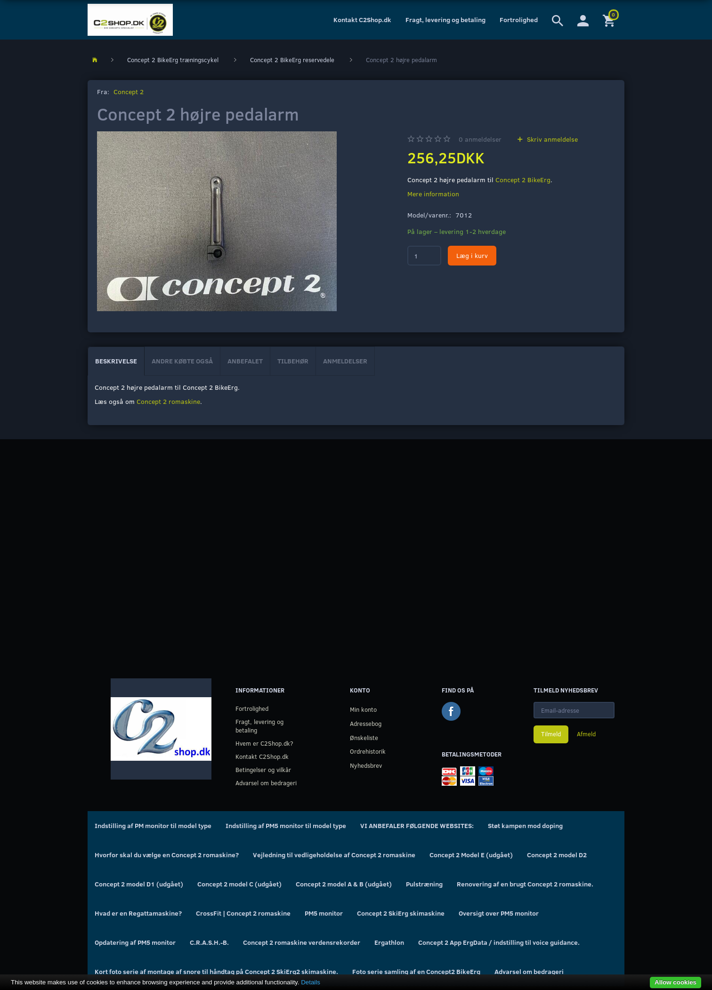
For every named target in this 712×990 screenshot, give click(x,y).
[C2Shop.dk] (130, 20)
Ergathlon (389, 942)
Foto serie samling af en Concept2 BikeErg (416, 971)
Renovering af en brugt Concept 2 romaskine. (525, 883)
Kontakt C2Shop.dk (362, 19)
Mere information (433, 193)
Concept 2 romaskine (168, 401)
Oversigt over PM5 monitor (499, 913)
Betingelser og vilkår (263, 769)
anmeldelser (480, 139)
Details (310, 982)
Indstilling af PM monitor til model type (153, 825)
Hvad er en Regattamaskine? (138, 913)
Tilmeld (551, 734)
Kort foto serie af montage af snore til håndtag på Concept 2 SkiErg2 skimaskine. (216, 971)
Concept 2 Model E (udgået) (471, 854)
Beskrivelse (116, 360)
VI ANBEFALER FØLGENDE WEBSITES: (417, 825)
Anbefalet (245, 360)
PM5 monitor (324, 913)
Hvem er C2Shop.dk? (264, 743)
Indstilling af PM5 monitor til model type (286, 825)
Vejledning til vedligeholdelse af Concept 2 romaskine (334, 854)
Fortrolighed (519, 19)
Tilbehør (292, 360)
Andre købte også (182, 360)
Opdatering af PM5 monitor (135, 942)
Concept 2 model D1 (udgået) (139, 883)
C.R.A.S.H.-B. (209, 942)
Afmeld (586, 734)
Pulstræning (424, 883)
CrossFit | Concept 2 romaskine (243, 913)
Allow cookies (675, 982)
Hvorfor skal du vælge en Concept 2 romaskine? (167, 854)
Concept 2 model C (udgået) (239, 883)
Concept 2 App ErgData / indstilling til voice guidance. (499, 942)
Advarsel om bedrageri (266, 783)
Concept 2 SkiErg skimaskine (401, 913)
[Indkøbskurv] (610, 20)
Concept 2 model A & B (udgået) (344, 883)
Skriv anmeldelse (551, 139)
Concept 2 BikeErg (522, 179)
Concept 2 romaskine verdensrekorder (301, 942)
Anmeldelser (345, 360)
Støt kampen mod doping (525, 825)
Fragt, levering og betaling (445, 19)
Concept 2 (128, 91)
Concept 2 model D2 (557, 854)
